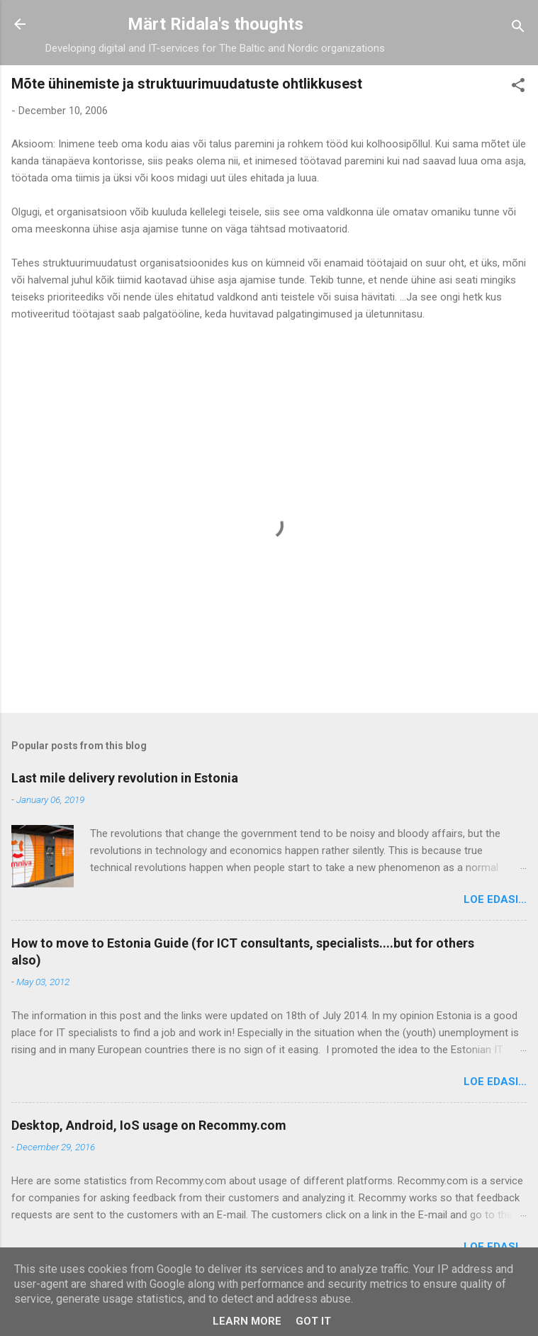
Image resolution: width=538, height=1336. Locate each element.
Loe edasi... (495, 899)
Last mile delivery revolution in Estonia (124, 777)
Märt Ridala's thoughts (215, 24)
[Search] (518, 28)
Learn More (247, 1321)
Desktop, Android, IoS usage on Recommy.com (148, 1125)
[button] (518, 88)
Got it (313, 1321)
